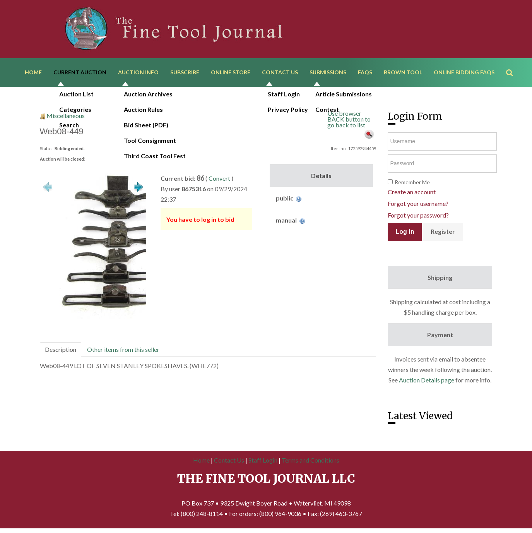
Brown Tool (403, 72)
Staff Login (262, 460)
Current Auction (79, 72)
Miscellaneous (65, 116)
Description (60, 350)
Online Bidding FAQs (464, 72)
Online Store (230, 72)
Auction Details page (426, 380)
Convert (219, 179)
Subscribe (184, 72)
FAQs (365, 72)
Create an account (412, 192)
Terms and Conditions (310, 460)
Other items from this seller (123, 350)
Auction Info (138, 72)
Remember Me (412, 183)
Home (33, 72)
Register (443, 232)
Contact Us (280, 72)
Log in (404, 232)
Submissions (328, 72)
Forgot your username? (418, 204)
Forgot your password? (418, 215)
